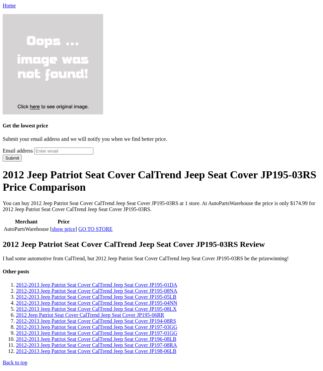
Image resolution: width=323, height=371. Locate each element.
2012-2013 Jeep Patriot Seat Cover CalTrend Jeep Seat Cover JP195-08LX (96, 309)
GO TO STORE (95, 229)
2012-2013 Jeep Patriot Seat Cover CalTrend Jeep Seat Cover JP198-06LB (96, 351)
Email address (18, 151)
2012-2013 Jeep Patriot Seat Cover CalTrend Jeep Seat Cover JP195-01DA (96, 285)
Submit (12, 158)
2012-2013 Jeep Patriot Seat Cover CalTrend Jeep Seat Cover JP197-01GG (96, 333)
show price (63, 229)
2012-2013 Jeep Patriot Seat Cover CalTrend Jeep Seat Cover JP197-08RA (96, 345)
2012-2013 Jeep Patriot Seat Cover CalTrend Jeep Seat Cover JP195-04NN (96, 303)
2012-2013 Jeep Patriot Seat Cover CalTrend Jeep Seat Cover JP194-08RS (96, 321)
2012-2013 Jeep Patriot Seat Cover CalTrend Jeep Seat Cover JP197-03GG (96, 327)
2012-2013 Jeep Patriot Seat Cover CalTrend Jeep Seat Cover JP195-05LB (96, 297)
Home (9, 5)
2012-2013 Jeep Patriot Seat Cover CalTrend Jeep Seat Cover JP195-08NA (96, 291)
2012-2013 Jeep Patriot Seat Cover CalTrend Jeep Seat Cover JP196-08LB (96, 339)
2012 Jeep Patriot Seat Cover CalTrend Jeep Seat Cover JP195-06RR (90, 315)
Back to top (15, 362)
